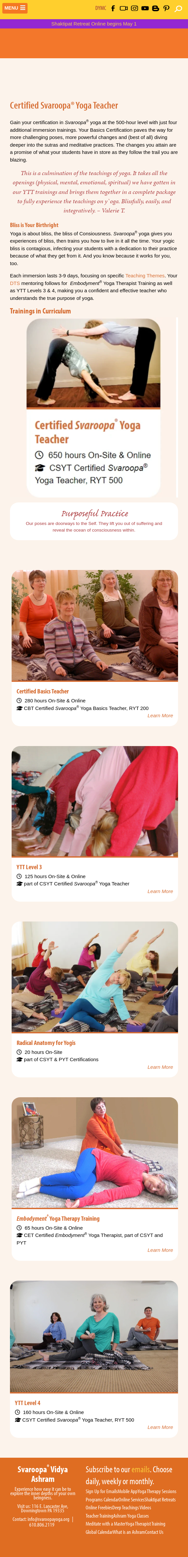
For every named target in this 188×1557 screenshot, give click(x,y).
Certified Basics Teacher (43, 691)
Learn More (160, 715)
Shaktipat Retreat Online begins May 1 (94, 23)
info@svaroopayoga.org (48, 1519)
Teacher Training (99, 1516)
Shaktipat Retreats (160, 1500)
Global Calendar (99, 1532)
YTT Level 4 (28, 1402)
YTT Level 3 (29, 867)
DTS (15, 283)
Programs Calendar (102, 1500)
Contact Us (154, 1532)
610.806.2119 (41, 1525)
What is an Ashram (129, 1532)
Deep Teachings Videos (131, 1508)
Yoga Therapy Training (58, 1218)
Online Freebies (99, 1508)
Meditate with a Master (106, 1524)
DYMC (100, 8)
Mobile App (128, 1491)
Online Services (131, 1500)
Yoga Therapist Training (145, 1524)
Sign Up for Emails (102, 1491)
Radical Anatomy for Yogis (46, 1042)
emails (141, 1470)
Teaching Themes (144, 275)
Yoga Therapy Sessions (157, 1491)
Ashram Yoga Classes (131, 1516)
